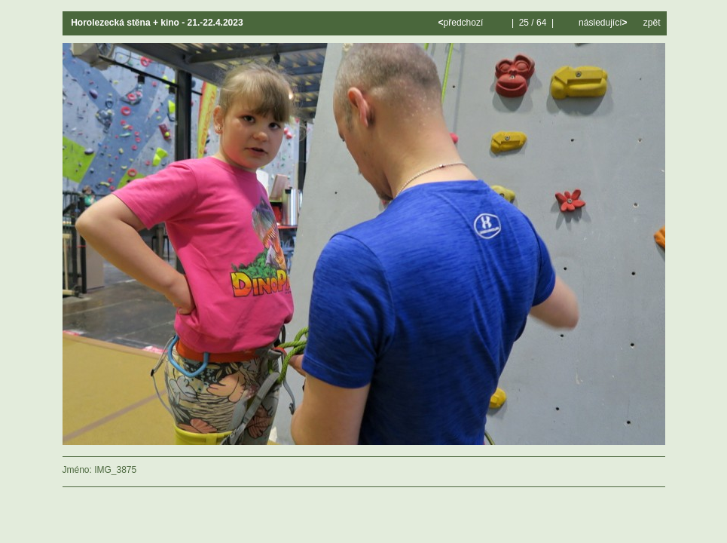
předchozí (462, 22)
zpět (652, 22)
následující (602, 22)
